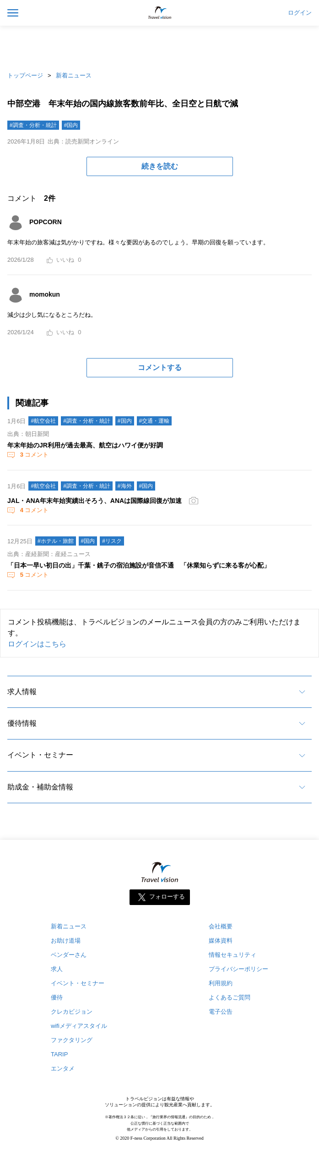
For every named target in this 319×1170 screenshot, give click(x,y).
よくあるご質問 (229, 997)
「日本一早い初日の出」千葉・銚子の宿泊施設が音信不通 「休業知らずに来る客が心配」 (138, 565)
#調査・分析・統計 (33, 125)
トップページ (25, 75)
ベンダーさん (69, 954)
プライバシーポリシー (238, 969)
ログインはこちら (37, 644)
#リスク (112, 541)
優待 (57, 997)
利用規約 (220, 983)
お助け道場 (66, 940)
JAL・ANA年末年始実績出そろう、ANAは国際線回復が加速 (94, 500)
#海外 (125, 486)
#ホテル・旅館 (56, 541)
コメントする (160, 367)
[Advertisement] (159, 46)
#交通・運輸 (154, 421)
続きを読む (159, 166)
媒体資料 (220, 940)
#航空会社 (43, 421)
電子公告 (220, 1011)
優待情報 (22, 723)
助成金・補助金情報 (40, 787)
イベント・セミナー (40, 755)
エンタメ (63, 1068)
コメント (33, 454)
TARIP (59, 1054)
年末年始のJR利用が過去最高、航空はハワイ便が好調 (85, 445)
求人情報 (22, 691)
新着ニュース (74, 75)
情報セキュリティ (232, 954)
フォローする (167, 897)
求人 (57, 969)
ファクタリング (71, 1040)
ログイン (300, 13)
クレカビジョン (71, 1011)
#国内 (71, 125)
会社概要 (220, 926)
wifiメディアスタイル (79, 1025)
